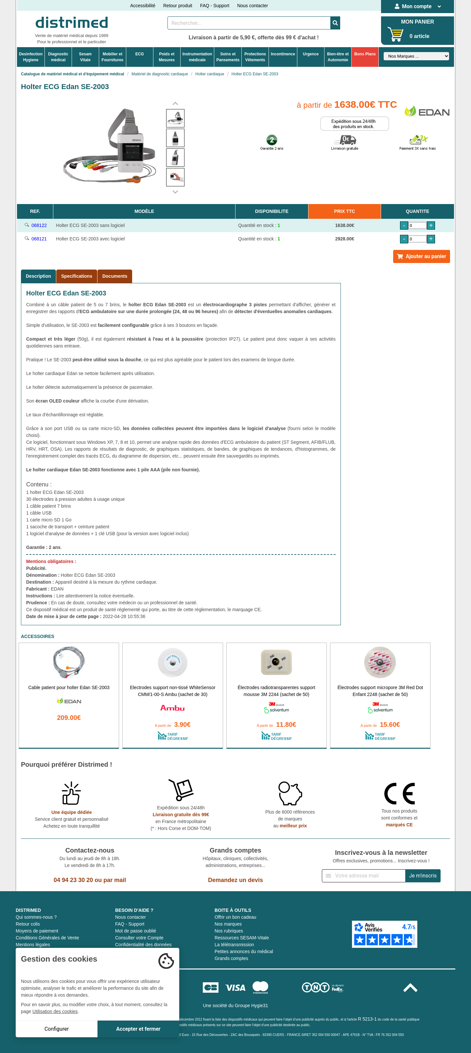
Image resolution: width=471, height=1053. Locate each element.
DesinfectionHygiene (31, 57)
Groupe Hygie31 (251, 1005)
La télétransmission (234, 944)
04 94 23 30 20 (73, 880)
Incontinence (283, 54)
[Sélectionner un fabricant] (416, 56)
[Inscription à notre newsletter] (364, 875)
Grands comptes (231, 958)
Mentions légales (33, 944)
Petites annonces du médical (244, 951)
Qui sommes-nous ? (36, 917)
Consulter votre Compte (139, 937)
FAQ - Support (214, 5)
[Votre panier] (396, 34)
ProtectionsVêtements (255, 57)
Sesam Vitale (85, 57)
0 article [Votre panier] (419, 36)
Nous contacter (252, 5)
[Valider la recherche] (335, 22)
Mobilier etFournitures (113, 57)
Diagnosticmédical (58, 57)
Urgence (311, 54)
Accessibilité (142, 5)
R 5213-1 (367, 1019)
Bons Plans (364, 54)
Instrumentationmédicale (197, 57)
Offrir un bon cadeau (235, 917)
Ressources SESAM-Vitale (242, 937)
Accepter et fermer (138, 1029)
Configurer (56, 1029)
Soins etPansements (227, 57)
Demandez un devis (235, 880)
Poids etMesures (167, 57)
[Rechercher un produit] (249, 22)
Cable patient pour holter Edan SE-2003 (68, 687)
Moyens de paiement (37, 930)
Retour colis (28, 924)
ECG (139, 54)
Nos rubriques (229, 930)
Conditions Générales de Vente (47, 937)
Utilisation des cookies (55, 1011)
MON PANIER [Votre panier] (417, 22)
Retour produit (177, 5)
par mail (114, 880)
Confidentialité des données (143, 944)
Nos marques (228, 924)
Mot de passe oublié (135, 930)
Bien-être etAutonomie (338, 57)
